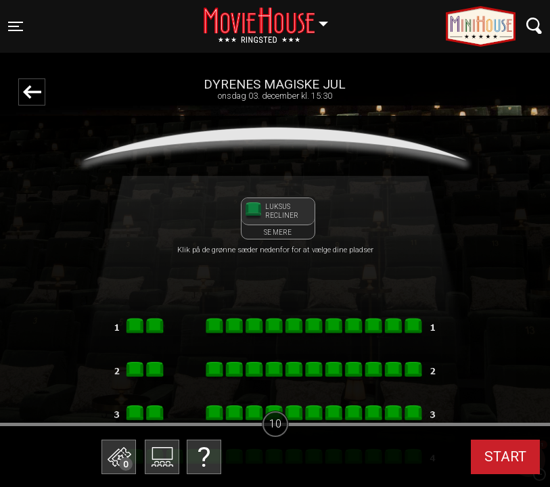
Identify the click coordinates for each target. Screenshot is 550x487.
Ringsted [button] (272, 18)
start (505, 456)
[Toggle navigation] (15, 26)
